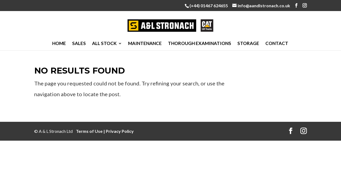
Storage (248, 43)
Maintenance (145, 43)
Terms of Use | (91, 131)
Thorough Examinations (199, 43)
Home (59, 43)
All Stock (104, 43)
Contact (276, 43)
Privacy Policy (120, 131)
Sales (79, 43)
